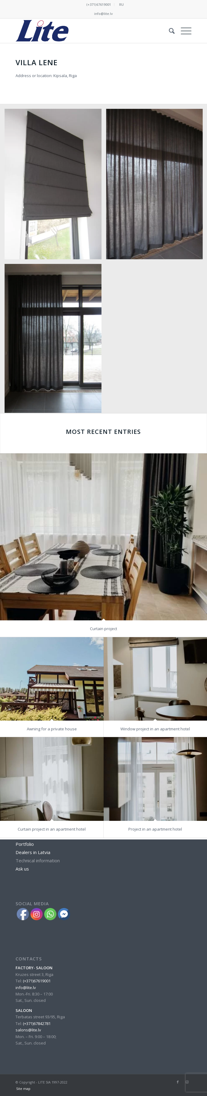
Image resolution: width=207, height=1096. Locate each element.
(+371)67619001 (98, 4)
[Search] (169, 31)
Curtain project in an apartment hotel (52, 737)
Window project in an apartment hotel (155, 627)
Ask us (22, 869)
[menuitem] (98, 4)
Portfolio (25, 844)
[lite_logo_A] (86, 31)
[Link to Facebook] (177, 1082)
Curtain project (103, 527)
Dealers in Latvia (33, 852)
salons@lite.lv (28, 1030)
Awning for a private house (52, 627)
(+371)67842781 (37, 1023)
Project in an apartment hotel (155, 737)
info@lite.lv (103, 13)
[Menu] (183, 31)
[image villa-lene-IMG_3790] (55, 186)
